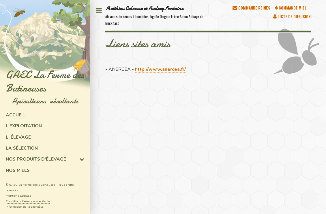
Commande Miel (292, 8)
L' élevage (18, 137)
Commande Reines (253, 8)
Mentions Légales (18, 195)
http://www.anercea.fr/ (160, 69)
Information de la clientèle (24, 206)
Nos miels (18, 170)
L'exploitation (24, 126)
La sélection (22, 148)
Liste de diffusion (294, 16)
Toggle (98, 11)
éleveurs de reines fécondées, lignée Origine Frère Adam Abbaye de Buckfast (154, 15)
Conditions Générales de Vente (28, 201)
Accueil (15, 115)
